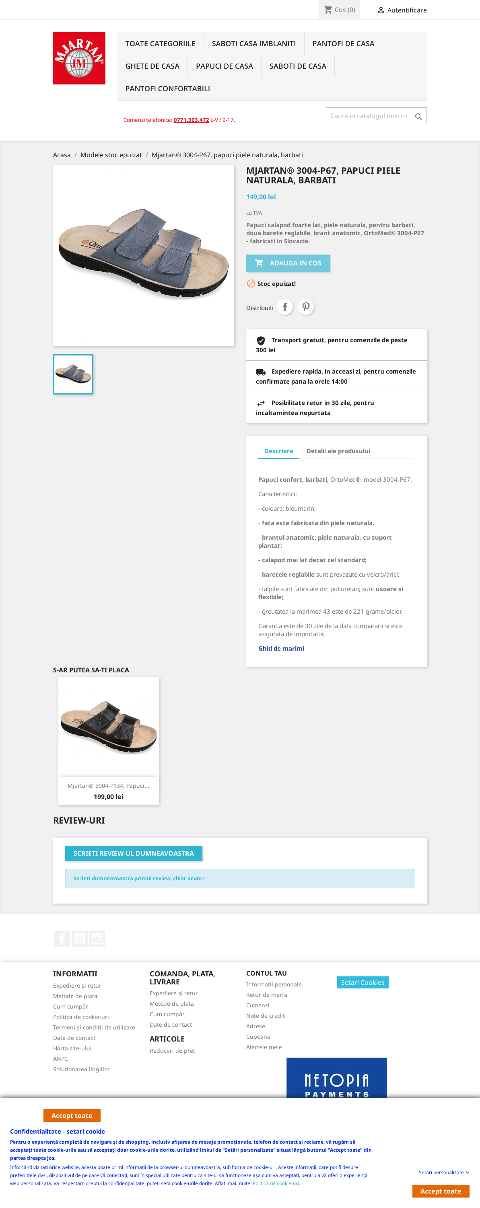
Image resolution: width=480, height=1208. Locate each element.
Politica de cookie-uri (276, 1182)
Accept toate (72, 1115)
